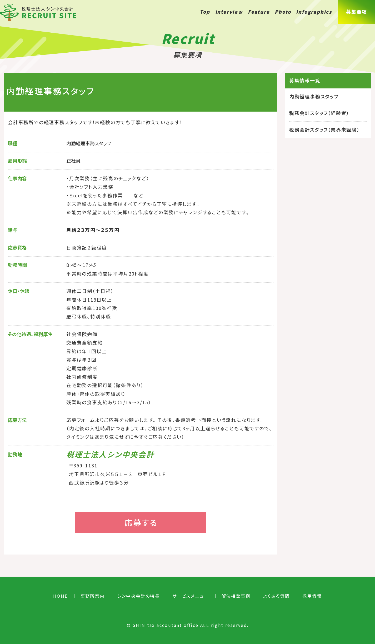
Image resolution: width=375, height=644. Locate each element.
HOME (60, 596)
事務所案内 (93, 596)
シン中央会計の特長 (138, 596)
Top (205, 11)
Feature (259, 11)
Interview (229, 11)
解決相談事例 (236, 596)
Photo (283, 11)
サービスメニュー (190, 596)
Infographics (314, 11)
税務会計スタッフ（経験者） (319, 113)
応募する (141, 522)
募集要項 (356, 11)
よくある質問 (276, 596)
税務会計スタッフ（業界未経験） (324, 129)
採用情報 (312, 596)
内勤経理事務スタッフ (313, 96)
